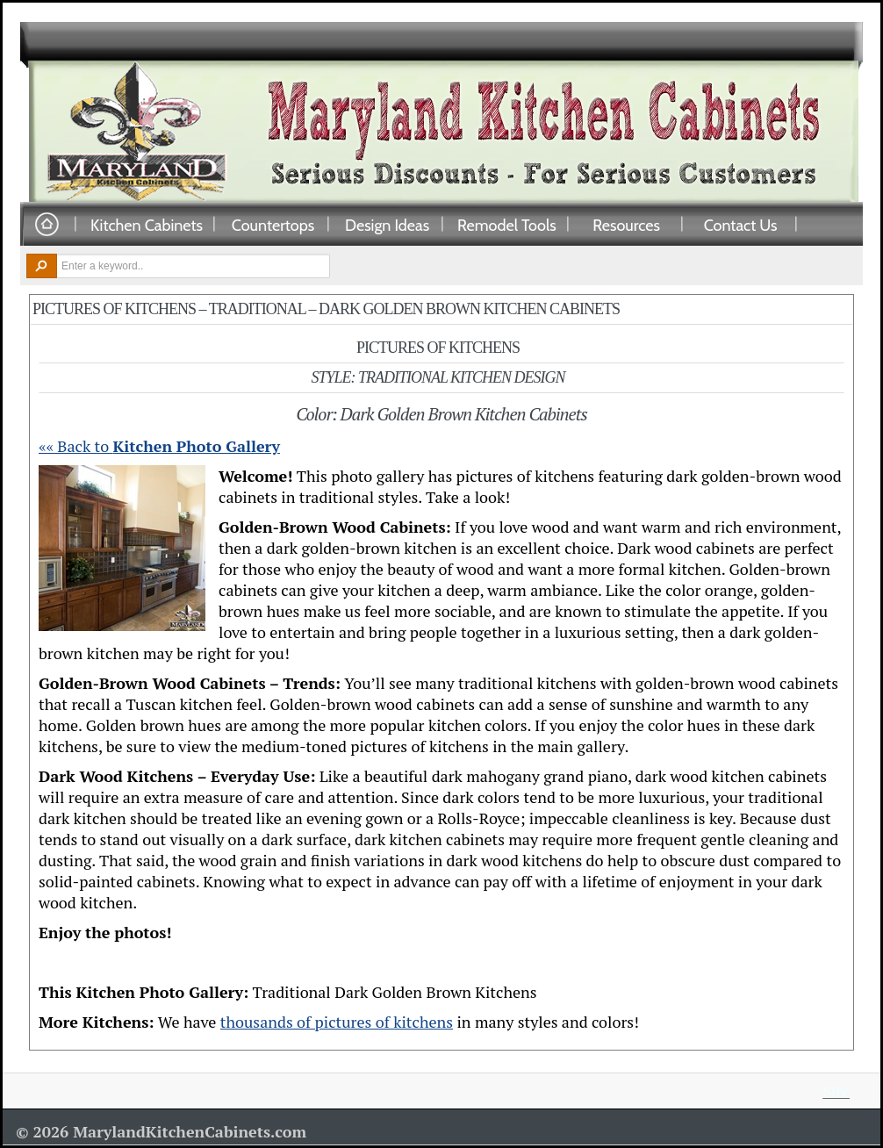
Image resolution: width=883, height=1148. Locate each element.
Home (46, 225)
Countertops (273, 224)
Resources (626, 224)
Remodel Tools (506, 224)
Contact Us (741, 224)
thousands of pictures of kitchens (336, 1021)
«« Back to (159, 445)
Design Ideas (387, 224)
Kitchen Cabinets (146, 224)
